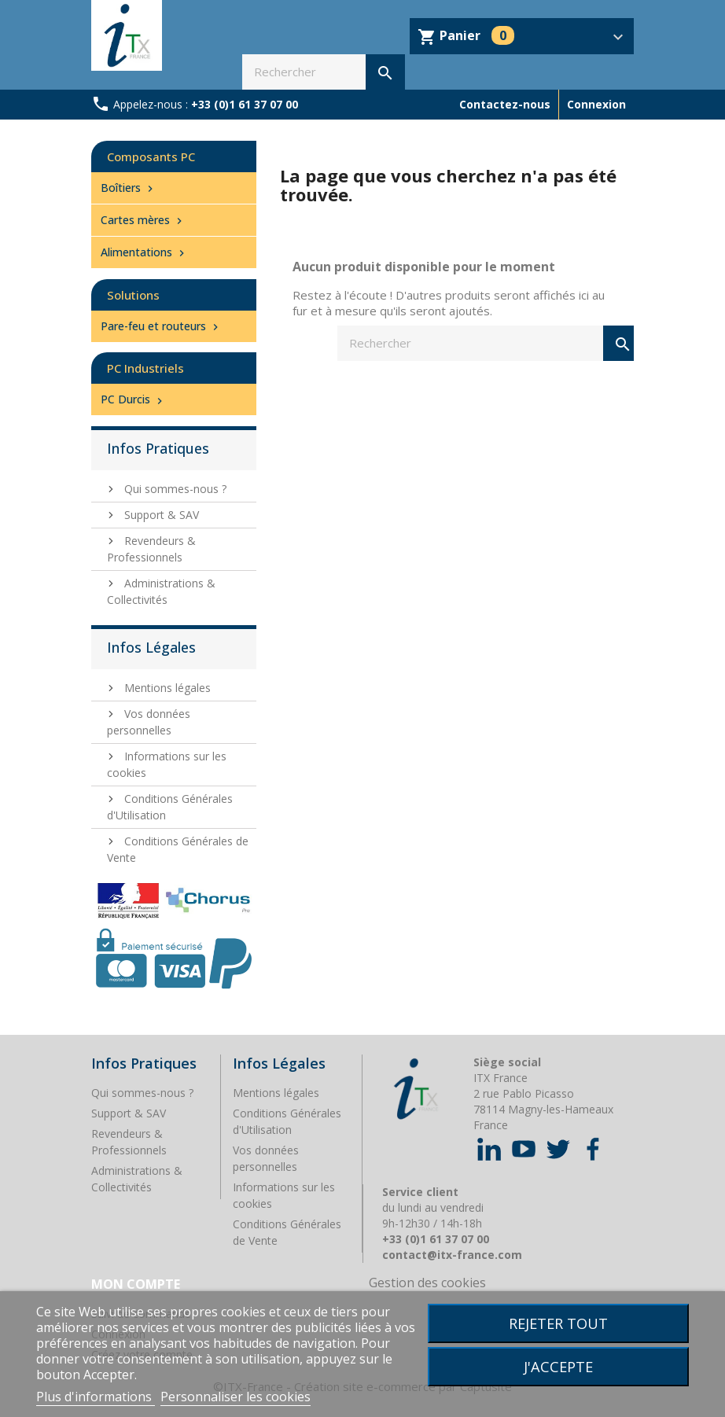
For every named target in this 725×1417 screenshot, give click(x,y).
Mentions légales (166, 687)
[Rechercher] (323, 72)
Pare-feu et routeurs (161, 325)
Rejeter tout (558, 1323)
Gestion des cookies (427, 1282)
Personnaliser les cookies (235, 1396)
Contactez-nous (504, 104)
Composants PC (151, 156)
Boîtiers (128, 187)
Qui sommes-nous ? (173, 488)
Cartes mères (143, 219)
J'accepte (558, 1366)
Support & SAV (160, 514)
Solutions (133, 295)
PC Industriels (145, 368)
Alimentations (144, 252)
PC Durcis (133, 399)
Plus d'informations (95, 1396)
